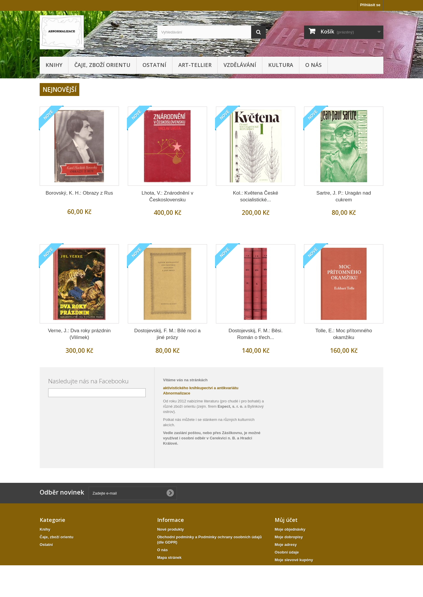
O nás (313, 64)
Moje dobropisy (289, 537)
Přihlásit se (370, 5)
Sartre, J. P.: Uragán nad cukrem (343, 196)
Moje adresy (286, 544)
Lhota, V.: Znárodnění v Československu (167, 196)
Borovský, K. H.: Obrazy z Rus (79, 193)
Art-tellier (195, 64)
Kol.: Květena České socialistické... (255, 196)
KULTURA (280, 64)
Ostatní (154, 64)
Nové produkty (170, 529)
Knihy (54, 64)
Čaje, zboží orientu (102, 64)
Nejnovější (59, 89)
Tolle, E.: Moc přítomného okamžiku (343, 334)
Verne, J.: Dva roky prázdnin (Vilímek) (79, 334)
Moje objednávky (290, 529)
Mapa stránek (169, 557)
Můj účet (286, 519)
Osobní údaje (287, 552)
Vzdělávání (240, 64)
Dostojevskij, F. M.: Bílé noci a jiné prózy (167, 334)
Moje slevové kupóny (294, 560)
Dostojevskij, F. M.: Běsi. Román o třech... (256, 334)
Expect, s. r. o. (230, 406)
